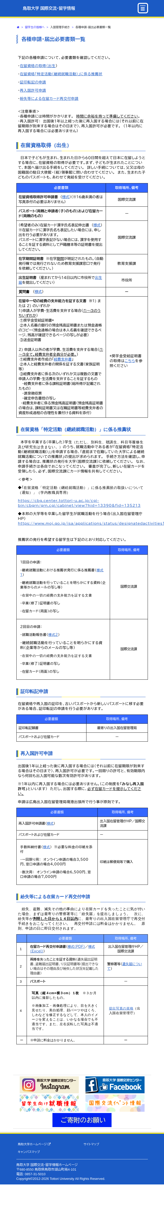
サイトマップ (91, 1144)
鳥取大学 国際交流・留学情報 (49, 8)
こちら (130, 361)
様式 (65, 197)
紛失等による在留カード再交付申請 (49, 98)
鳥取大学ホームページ (34, 1144)
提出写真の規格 (121, 1008)
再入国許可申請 (33, 90)
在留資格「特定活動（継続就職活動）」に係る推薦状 (61, 74)
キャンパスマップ (29, 1151)
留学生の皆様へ (35, 27)
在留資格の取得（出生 (38, 66)
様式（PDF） (76, 946)
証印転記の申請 (33, 82)
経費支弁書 (63, 359)
